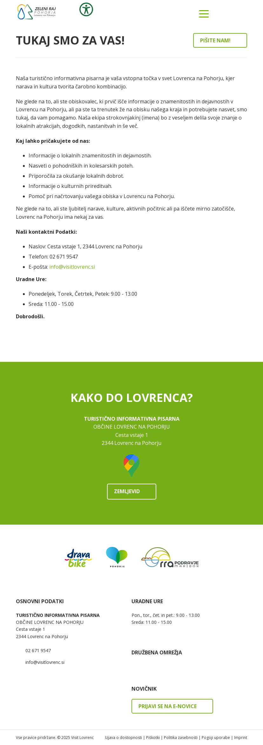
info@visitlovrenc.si (72, 266)
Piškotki (153, 737)
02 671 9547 (38, 650)
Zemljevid (127, 491)
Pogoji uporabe (216, 737)
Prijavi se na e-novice (167, 706)
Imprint (240, 737)
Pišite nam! (215, 40)
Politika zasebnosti (181, 737)
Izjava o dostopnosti (123, 737)
